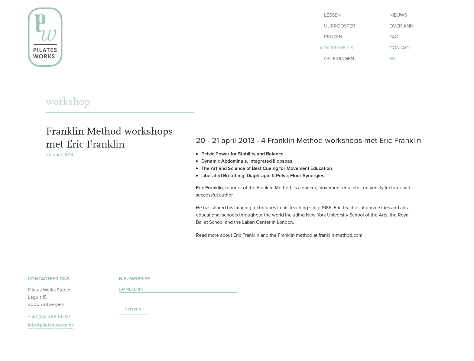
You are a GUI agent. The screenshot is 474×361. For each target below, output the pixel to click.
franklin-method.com (340, 235)
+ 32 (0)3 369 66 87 (49, 316)
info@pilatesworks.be (51, 324)
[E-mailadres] (178, 295)
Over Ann (401, 25)
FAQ (393, 36)
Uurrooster (339, 25)
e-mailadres (131, 289)
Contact (400, 47)
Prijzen (333, 36)
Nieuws (398, 14)
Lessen (332, 14)
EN (392, 58)
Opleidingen (339, 58)
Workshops (338, 47)
